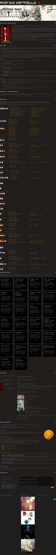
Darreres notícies (7, 449)
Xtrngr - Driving (13, 178)
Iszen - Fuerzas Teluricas (13, 254)
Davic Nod (48, 102)
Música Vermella (18, 2)
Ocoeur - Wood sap (12, 132)
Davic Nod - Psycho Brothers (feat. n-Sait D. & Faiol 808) (40, 264)
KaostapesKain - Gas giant (13, 145)
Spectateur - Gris (33, 214)
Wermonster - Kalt (12, 158)
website (0, 203)
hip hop (1, 275)
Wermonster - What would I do (14, 157)
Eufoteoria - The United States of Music (37, 241)
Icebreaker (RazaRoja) (4, 102)
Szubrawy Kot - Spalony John (13, 219)
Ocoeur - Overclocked (12, 129)
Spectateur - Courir (12, 215)
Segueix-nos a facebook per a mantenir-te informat (26, 380)
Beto (7, 104)
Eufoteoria (36, 102)
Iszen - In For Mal (12, 253)
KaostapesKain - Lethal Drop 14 (36, 146)
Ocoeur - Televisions (12, 134)
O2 (4, 104)
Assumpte (20, 479)
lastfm (4, 177)
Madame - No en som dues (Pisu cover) (38, 109)
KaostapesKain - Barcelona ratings (14, 146)
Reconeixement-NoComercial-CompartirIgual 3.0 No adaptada (12, 64)
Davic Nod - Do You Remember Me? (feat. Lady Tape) (17, 264)
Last (2, 241)
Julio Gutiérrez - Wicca (34, 268)
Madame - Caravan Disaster (15, 112)
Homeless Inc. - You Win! (35, 235)
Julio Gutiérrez (3, 103)
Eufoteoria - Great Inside (13, 241)
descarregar (7, 287)
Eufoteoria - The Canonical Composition (37, 240)
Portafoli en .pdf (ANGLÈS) (36, 60)
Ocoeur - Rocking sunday (35, 128)
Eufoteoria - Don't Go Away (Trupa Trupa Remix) (38, 243)
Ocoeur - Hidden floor (12, 131)
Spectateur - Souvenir (34, 213)
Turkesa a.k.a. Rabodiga (13, 104)
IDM (4, 275)
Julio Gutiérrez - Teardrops (13, 269)
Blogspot (2, 198)
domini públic (42, 81)
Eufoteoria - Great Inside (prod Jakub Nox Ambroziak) (17, 242)
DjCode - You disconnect (13, 152)
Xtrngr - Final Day (35, 177)
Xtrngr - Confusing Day (14, 177)
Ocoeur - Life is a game (34, 132)
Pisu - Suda (32, 122)
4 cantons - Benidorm (12, 167)
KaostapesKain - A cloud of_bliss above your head (39, 145)
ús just (17, 84)
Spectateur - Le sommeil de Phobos (36, 215)
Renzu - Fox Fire (11, 225)
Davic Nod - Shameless (34, 263)
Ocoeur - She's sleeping (13, 128)
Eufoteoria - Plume (34, 242)
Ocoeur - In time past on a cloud (36, 129)
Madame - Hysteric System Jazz (16, 113)
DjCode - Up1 (33, 151)
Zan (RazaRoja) (24, 104)
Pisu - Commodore (12, 124)
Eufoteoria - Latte (12, 240)
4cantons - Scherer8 (34, 167)
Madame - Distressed (35, 111)
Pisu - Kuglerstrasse (34, 123)
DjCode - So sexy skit (12, 150)
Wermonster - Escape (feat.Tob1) (36, 156)
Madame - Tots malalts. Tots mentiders (17, 114)
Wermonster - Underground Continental (37, 157)
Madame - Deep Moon (35, 114)
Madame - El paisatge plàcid (15, 115)
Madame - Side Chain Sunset (37, 115)
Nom (19, 476)
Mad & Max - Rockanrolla (13, 123)
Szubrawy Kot (17, 102)
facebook (5, 121)
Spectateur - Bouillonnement (13, 214)
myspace (2, 145)
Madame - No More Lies (36, 116)
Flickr (2, 183)
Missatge (37, 476)
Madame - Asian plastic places (37, 110)
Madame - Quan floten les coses (16, 108)
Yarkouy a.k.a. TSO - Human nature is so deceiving (39, 162)
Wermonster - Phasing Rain (13, 156)
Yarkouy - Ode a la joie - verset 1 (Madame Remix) (19, 110)
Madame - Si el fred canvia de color (16, 116)
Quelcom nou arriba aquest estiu (9, 375)
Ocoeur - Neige (33, 130)
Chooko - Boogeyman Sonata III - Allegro (15, 259)
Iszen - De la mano (34, 253)
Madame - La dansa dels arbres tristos (38, 108)
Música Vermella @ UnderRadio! (9, 388)
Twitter (4, 108)
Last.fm (2, 121)
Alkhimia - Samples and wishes (36, 139)
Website (7, 108)
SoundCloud (2, 108)
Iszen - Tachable (33, 254)
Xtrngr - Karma (13, 179)
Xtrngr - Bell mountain (35, 178)
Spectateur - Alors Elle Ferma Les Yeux (15, 213)
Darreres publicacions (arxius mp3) (10, 448)
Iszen (40, 102)
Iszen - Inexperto (33, 252)
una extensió (25, 460)
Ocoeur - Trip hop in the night (13, 133)
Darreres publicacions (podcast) (10, 445)
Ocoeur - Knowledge (12, 135)
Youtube (0, 183)
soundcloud (0, 145)
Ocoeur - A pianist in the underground (15, 130)
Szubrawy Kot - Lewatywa (35, 220)
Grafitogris (34, 104)
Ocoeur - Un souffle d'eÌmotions (36, 133)
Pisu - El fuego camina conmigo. (14, 121)
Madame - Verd (34, 113)
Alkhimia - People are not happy (14, 139)
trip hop (15, 275)
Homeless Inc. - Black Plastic (13, 236)
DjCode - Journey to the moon (14, 151)
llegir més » (3, 392)
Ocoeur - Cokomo (33, 131)
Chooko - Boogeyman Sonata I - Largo (15, 258)
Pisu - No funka (11, 122)
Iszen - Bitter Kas (12, 252)
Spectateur (12, 102)
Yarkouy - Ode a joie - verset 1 (14, 162)
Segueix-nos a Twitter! (54, 499)
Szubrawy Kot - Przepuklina (35, 219)
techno (11, 275)
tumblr (4, 140)
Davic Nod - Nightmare (12, 263)
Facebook (5, 108)
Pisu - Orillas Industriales (13, 120)
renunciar (9, 79)
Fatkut (25, 102)
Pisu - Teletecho (33, 124)
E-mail (20, 482)
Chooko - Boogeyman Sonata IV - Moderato (38, 258)
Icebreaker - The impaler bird (15, 172)
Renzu (22, 102)
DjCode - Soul (33, 150)
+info (3, 287)
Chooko (43, 102)
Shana (19, 104)
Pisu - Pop (32, 120)
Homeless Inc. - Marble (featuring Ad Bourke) (16, 235)
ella (38, 408)
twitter (7, 177)
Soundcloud (0, 214)
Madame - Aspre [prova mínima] (16, 111)
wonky (19, 275)
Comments (18, 381)
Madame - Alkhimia (35, 112)
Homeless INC (30, 102)
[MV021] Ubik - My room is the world (43, 388)
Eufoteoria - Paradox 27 (13, 243)
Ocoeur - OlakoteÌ (34, 134)
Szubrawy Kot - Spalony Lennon (14, 220)
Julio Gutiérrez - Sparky (13, 268)
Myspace (4, 235)
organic (7, 275)
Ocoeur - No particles (34, 135)
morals (8, 85)
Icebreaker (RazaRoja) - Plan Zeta (37, 172)
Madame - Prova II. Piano (15, 109)
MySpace (0, 108)
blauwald (37, 378)
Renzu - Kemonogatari (34, 225)
